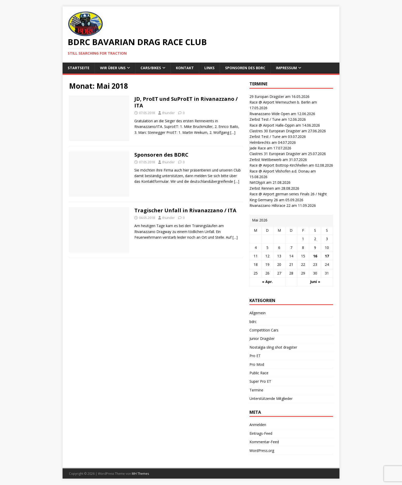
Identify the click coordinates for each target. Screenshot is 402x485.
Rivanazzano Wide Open (269, 113)
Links (209, 67)
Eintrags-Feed (260, 433)
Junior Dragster (262, 338)
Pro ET (255, 355)
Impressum (286, 67)
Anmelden (257, 424)
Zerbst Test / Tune (264, 119)
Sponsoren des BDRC (245, 67)
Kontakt (185, 67)
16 (315, 256)
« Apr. (267, 281)
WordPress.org (261, 450)
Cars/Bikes (150, 67)
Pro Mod (256, 364)
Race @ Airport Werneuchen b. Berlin (279, 102)
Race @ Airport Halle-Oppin (272, 125)
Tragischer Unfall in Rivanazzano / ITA (185, 210)
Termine (256, 390)
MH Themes (140, 473)
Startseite (78, 67)
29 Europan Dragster (266, 96)
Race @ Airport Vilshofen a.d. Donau (279, 171)
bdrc (253, 321)
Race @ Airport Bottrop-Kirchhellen (278, 165)
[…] (232, 132)
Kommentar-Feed (264, 441)
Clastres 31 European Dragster (274, 153)
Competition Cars (263, 330)
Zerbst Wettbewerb (265, 159)
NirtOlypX (257, 182)
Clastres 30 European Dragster (274, 130)
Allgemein (257, 312)
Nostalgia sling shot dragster (273, 347)
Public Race (258, 372)
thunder (168, 112)
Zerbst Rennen (261, 188)
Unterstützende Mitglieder (271, 398)
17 (327, 256)
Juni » (315, 281)
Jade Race (257, 148)
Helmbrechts (259, 142)
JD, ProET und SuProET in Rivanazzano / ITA (186, 102)
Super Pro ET (260, 381)
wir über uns (113, 67)
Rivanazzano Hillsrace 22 (269, 205)
